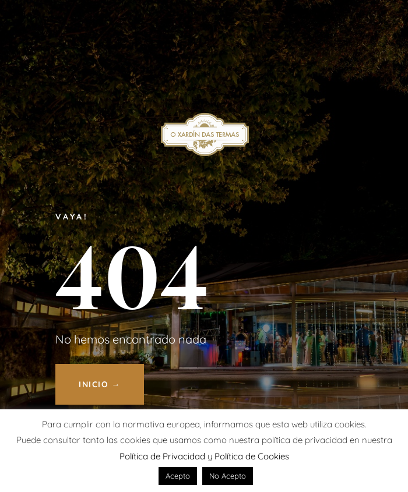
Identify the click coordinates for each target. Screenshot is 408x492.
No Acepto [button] (227, 475)
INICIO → (100, 384)
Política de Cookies (251, 456)
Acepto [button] (178, 475)
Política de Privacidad (162, 456)
